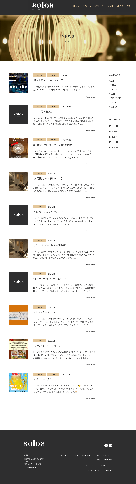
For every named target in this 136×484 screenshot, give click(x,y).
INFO (113, 85)
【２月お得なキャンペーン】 (47, 345)
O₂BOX (113, 107)
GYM (112, 94)
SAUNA (113, 89)
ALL (112, 81)
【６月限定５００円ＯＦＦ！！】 (47, 178)
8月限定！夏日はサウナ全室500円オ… (53, 144)
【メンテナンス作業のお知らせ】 (50, 245)
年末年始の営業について (46, 111)
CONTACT (105, 465)
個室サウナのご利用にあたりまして (52, 278)
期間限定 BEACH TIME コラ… (49, 80)
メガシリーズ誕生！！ (44, 379)
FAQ (98, 459)
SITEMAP (108, 459)
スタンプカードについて (46, 312)
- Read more (90, 97)
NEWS (106, 455)
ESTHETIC (115, 98)
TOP (56, 455)
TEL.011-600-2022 (31, 467)
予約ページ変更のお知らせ (48, 211)
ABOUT (64, 455)
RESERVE (123, 7)
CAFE (113, 102)
